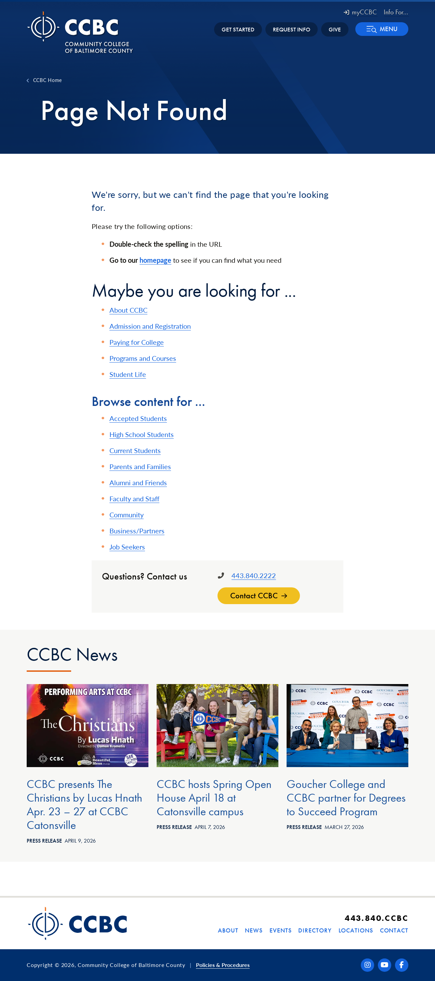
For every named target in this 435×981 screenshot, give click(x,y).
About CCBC (128, 310)
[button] (381, 29)
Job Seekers (127, 546)
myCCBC (360, 12)
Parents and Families (140, 466)
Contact (394, 930)
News (254, 930)
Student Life (127, 374)
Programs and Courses (142, 358)
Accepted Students (138, 418)
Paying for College (136, 342)
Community (126, 514)
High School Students (141, 434)
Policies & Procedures (223, 965)
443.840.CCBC (376, 918)
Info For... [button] (396, 12)
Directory (314, 930)
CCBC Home (47, 80)
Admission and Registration (150, 326)
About (228, 930)
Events (280, 930)
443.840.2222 (254, 575)
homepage (155, 260)
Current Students (135, 450)
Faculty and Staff (134, 498)
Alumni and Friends (138, 482)
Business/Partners (136, 530)
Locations (356, 930)
